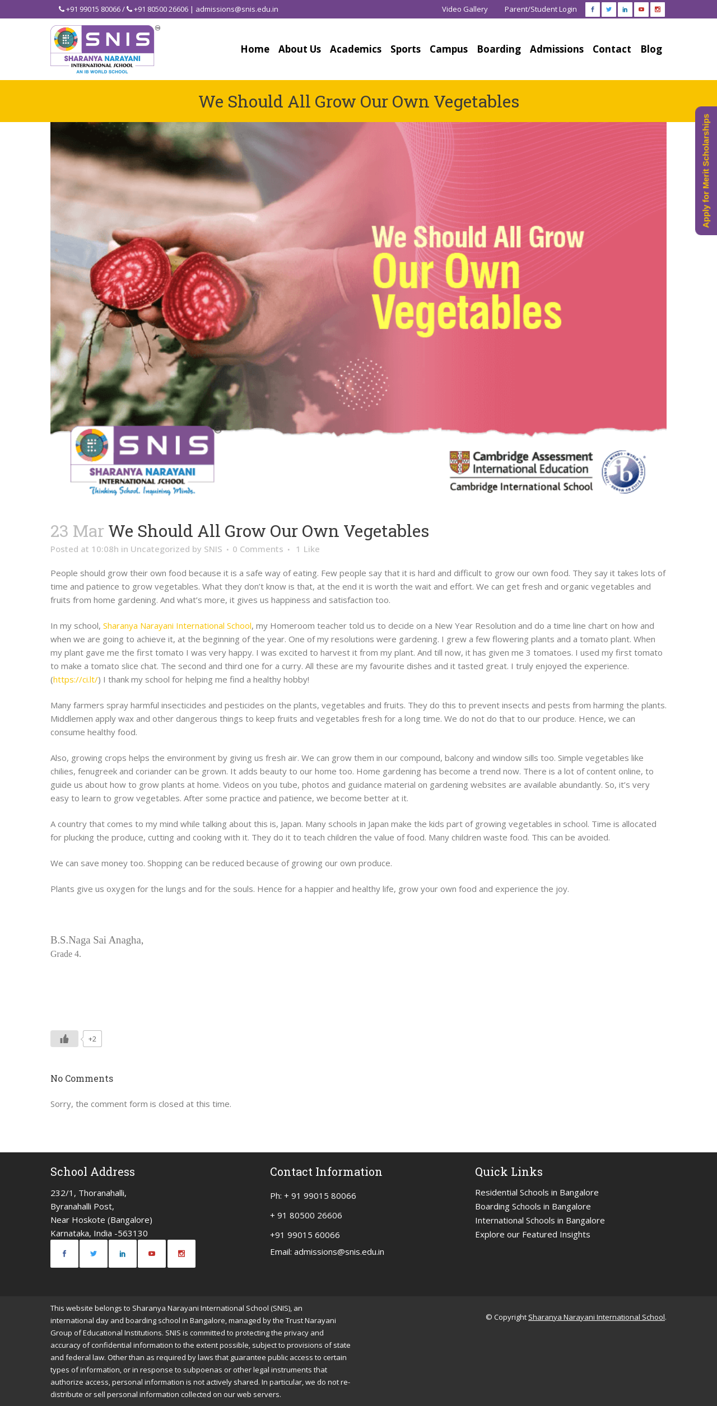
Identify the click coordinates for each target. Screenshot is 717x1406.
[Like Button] (64, 1038)
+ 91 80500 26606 (306, 1215)
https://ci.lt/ (75, 679)
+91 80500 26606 (161, 9)
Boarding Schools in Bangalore (533, 1206)
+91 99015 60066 (305, 1234)
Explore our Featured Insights (532, 1234)
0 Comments (257, 548)
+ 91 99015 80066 (320, 1195)
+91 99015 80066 (93, 9)
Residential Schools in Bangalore (537, 1192)
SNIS (213, 548)
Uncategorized (160, 548)
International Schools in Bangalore (540, 1220)
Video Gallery (465, 9)
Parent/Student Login (541, 9)
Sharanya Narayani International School (177, 625)
